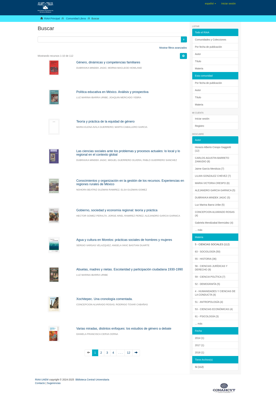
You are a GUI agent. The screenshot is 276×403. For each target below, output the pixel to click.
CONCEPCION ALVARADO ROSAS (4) (215, 214)
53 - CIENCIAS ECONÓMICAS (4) (214, 309)
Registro (199, 125)
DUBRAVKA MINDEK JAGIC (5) (212, 197)
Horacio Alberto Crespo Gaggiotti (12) (213, 149)
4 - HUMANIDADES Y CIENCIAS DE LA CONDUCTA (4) (215, 293)
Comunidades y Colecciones (210, 39)
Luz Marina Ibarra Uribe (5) (210, 204)
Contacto (40, 383)
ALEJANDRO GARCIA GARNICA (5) (215, 190)
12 (128, 352)
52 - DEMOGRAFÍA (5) (207, 284)
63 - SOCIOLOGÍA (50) (207, 251)
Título (198, 61)
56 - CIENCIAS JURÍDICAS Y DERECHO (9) (211, 268)
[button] (210, 3)
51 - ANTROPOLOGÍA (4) (209, 302)
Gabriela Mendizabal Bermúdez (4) (214, 222)
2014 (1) (199, 338)
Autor (198, 54)
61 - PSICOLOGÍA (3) (207, 316)
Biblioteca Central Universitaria (92, 379)
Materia (199, 68)
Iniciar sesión (202, 118)
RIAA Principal (52, 18)
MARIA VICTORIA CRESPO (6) (212, 183)
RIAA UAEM (42, 379)
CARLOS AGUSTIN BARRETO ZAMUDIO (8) (212, 160)
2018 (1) (199, 352)
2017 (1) (199, 345)
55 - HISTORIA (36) (206, 258)
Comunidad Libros (76, 18)
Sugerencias (54, 383)
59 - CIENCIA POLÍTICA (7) (210, 276)
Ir (184, 39)
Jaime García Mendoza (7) (209, 168)
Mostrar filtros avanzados (173, 47)
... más (198, 230)
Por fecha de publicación (208, 46)
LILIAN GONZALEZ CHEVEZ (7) (213, 175)
